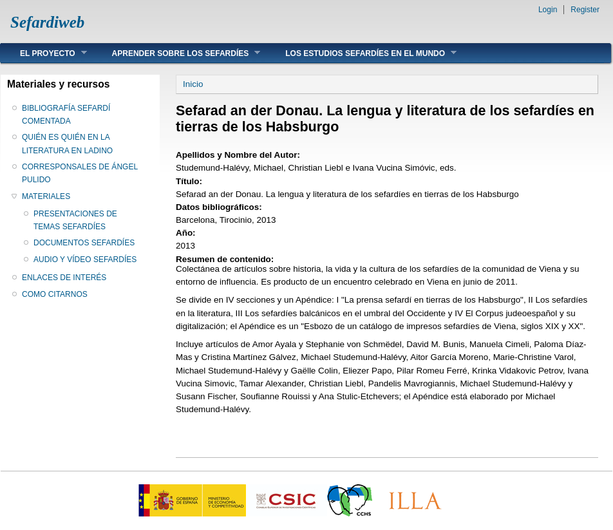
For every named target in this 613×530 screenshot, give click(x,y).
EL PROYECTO (44, 53)
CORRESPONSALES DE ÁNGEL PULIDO (80, 173)
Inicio (193, 84)
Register (585, 9)
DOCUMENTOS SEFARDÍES (84, 242)
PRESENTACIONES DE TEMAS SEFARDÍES (75, 220)
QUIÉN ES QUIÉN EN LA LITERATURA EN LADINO (67, 144)
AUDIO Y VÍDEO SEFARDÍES (85, 259)
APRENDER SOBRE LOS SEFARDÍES (177, 53)
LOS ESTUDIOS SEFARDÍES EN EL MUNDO (361, 53)
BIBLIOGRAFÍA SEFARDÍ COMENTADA (66, 115)
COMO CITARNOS (55, 294)
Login (547, 9)
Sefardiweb (47, 22)
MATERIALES (46, 196)
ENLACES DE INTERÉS (64, 277)
